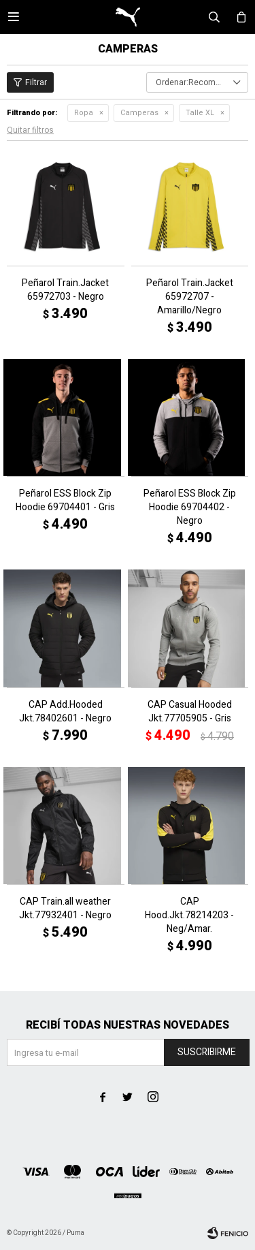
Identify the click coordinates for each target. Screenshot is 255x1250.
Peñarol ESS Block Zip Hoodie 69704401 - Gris (65, 500)
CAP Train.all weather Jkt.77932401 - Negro (65, 908)
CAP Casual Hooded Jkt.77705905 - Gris (190, 711)
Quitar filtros (30, 130)
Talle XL (200, 113)
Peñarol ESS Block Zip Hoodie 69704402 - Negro (189, 507)
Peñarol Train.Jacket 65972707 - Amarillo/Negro (189, 297)
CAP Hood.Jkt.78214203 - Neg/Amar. (189, 915)
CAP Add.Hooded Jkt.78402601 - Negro (65, 711)
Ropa (83, 113)
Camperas (139, 113)
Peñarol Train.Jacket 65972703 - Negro (65, 290)
